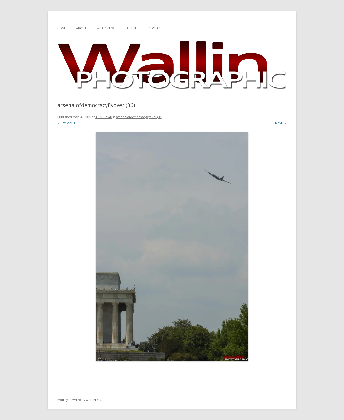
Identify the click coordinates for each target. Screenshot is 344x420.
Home (61, 28)
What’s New (105, 28)
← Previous (66, 123)
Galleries (131, 28)
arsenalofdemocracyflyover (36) (139, 117)
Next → (281, 123)
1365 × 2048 (103, 117)
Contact (155, 28)
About (81, 28)
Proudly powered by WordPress (79, 400)
